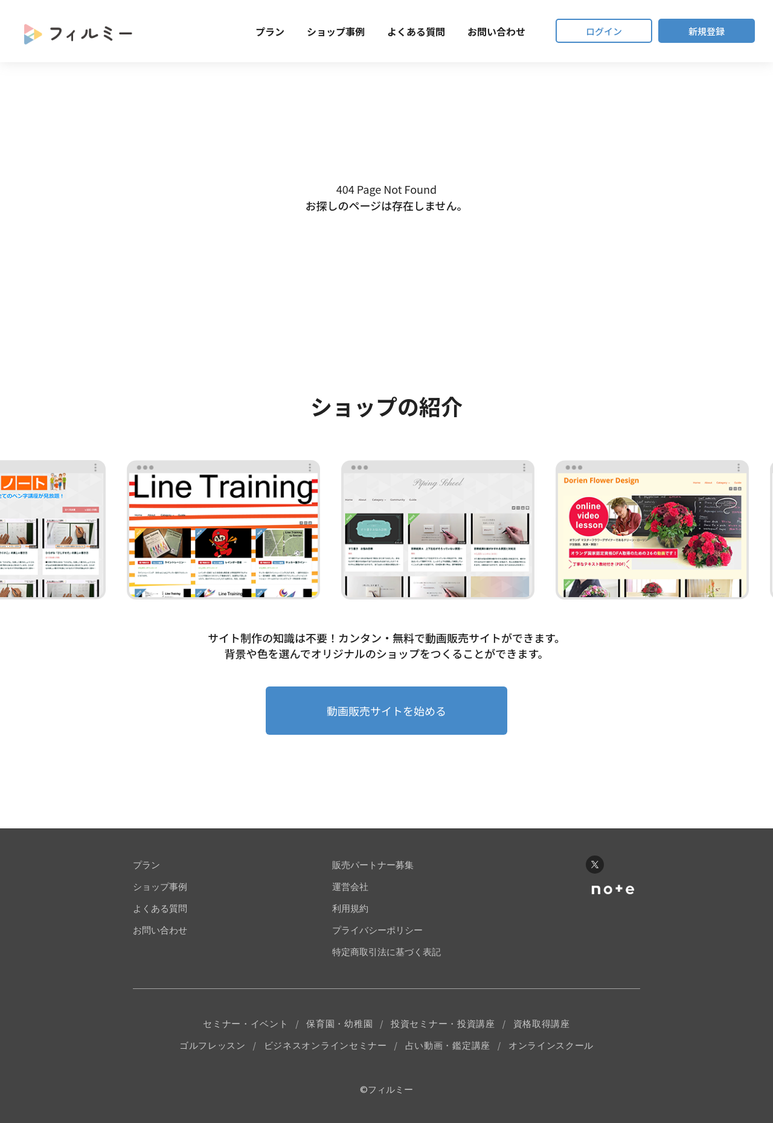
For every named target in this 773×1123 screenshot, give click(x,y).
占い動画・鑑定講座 (447, 1045)
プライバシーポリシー (377, 930)
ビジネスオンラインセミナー (325, 1045)
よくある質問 (416, 31)
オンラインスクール (551, 1045)
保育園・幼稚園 (339, 1024)
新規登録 (706, 31)
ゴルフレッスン (212, 1045)
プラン (269, 31)
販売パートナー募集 (373, 865)
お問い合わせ (496, 31)
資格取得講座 (541, 1024)
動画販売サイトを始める (386, 710)
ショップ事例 (336, 31)
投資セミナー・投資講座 (443, 1024)
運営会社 (350, 886)
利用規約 (350, 908)
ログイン (604, 31)
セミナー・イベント (245, 1024)
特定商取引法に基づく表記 (386, 952)
